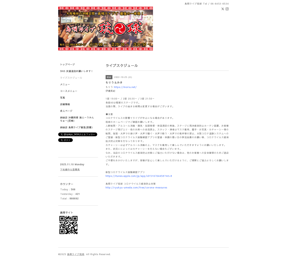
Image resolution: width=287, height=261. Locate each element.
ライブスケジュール (71, 77)
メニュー (65, 84)
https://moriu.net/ (125, 87)
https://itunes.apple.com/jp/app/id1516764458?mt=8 (139, 175)
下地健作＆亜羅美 (70, 169)
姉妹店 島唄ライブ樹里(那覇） (77, 127)
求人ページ (66, 110)
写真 (62, 97)
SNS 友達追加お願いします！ (76, 71)
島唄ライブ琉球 (75, 254)
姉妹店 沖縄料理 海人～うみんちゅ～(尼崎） (77, 119)
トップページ (67, 64)
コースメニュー (68, 90)
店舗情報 (65, 104)
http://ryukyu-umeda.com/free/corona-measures (136, 187)
